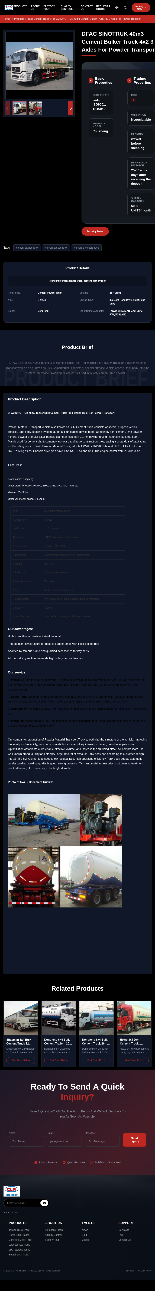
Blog (84, 1234)
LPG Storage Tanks (19, 1249)
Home (7, 18)
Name (12, 1133)
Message (90, 1133)
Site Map (130, 1271)
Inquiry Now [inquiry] (141, 7)
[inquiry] (44, 1203)
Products (19, 18)
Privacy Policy (144, 1271)
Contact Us (124, 1239)
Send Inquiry (134, 1140)
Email (50, 1133)
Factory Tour (52, 1239)
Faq (120, 1234)
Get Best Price (21, 1060)
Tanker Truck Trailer (19, 1230)
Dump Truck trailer (19, 1234)
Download (123, 1230)
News (85, 1230)
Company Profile (54, 1230)
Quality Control (53, 1234)
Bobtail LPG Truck (19, 1254)
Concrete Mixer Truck (20, 1239)
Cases (85, 1239)
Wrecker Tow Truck (19, 1244)
